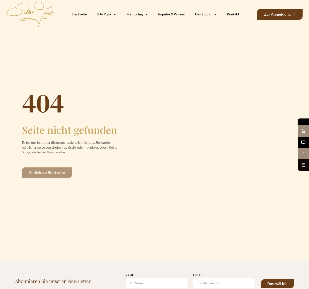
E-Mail (198, 275)
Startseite (79, 14)
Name (130, 275)
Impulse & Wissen (171, 14)
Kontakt (233, 14)
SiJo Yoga (107, 14)
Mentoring (137, 14)
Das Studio (206, 14)
